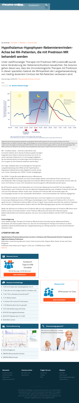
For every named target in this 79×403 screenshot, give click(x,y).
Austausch (56, 4)
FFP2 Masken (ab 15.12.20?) (14, 316)
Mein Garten (9, 320)
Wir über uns (25, 373)
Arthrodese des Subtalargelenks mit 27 (18, 287)
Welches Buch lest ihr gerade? (15, 305)
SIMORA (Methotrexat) (10, 357)
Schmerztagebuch (9, 350)
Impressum (63, 375)
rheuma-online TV (8, 379)
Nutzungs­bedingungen (67, 377)
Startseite (14, 43)
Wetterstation (9, 298)
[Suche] (75, 4)
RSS (41, 377)
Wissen (43, 4)
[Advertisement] (39, 24)
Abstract (4, 248)
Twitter (42, 375)
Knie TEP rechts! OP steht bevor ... (16, 301)
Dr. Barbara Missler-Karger (18, 86)
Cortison (37, 79)
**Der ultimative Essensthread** (16, 294)
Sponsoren (25, 375)
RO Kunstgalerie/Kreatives (13, 312)
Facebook (43, 373)
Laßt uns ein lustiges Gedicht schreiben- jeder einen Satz (21, 290)
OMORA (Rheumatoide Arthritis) (13, 354)
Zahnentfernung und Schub (14, 309)
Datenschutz (63, 379)
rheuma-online (7, 373)
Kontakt (62, 373)
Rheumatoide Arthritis (25, 79)
